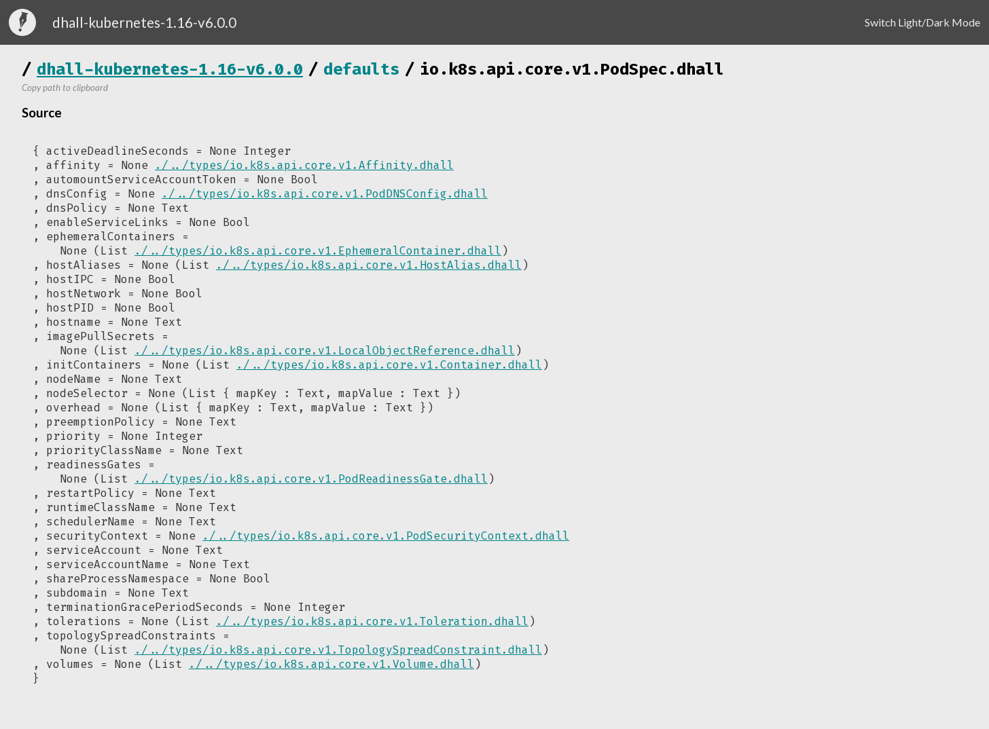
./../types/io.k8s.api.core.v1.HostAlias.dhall (369, 265)
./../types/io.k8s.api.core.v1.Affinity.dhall (304, 165)
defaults (361, 69)
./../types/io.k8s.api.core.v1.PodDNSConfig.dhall (325, 194)
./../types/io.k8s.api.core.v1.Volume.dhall (331, 664)
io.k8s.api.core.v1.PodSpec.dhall (572, 69)
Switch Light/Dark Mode (922, 22)
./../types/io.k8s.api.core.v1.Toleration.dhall (372, 621)
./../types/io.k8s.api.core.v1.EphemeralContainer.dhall (317, 251)
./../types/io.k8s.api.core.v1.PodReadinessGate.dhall (311, 479)
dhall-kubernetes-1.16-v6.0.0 (170, 69)
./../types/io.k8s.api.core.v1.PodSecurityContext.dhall (385, 536)
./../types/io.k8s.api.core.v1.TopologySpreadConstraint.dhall (338, 650)
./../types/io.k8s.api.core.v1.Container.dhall (389, 365)
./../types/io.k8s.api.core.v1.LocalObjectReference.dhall (324, 350)
